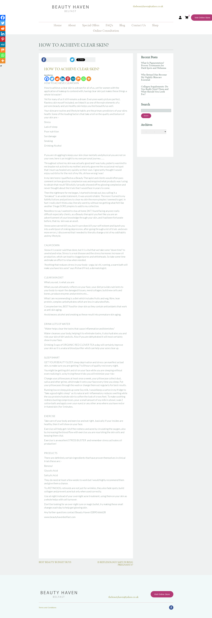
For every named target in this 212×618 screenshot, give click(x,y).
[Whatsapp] (83, 78)
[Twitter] (52, 78)
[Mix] (78, 78)
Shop (155, 25)
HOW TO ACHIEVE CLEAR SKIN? (71, 69)
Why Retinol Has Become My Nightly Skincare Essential (154, 77)
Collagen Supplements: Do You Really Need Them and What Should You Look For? (155, 90)
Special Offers (90, 25)
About (72, 25)
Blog (122, 25)
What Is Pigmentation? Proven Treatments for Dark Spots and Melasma (153, 65)
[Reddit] (57, 78)
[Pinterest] (67, 78)
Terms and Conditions (47, 608)
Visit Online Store (162, 594)
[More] (88, 78)
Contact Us (139, 25)
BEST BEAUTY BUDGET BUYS (55, 562)
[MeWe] (73, 78)
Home (58, 25)
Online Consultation (106, 30)
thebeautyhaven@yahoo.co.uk (148, 6)
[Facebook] (46, 78)
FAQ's (109, 25)
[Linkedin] (62, 78)
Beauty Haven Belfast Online (86, 8)
